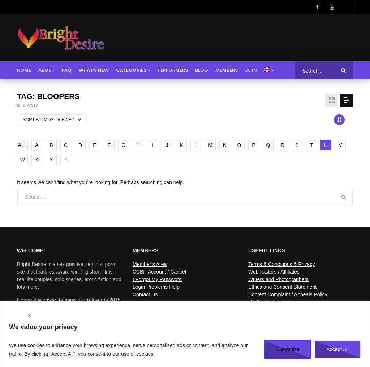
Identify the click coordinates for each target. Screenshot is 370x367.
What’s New (94, 70)
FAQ (67, 70)
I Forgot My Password (157, 279)
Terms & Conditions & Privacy (281, 264)
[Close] (29, 316)
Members (226, 70)
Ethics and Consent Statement (282, 287)
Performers (173, 70)
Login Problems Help (156, 287)
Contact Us (145, 294)
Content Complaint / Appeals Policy (287, 294)
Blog (201, 70)
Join (251, 70)
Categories (131, 70)
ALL (22, 145)
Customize (288, 349)
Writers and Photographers (278, 279)
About (46, 70)
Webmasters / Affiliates (274, 272)
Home (24, 70)
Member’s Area (150, 264)
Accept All (337, 349)
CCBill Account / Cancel (159, 272)
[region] (185, 334)
